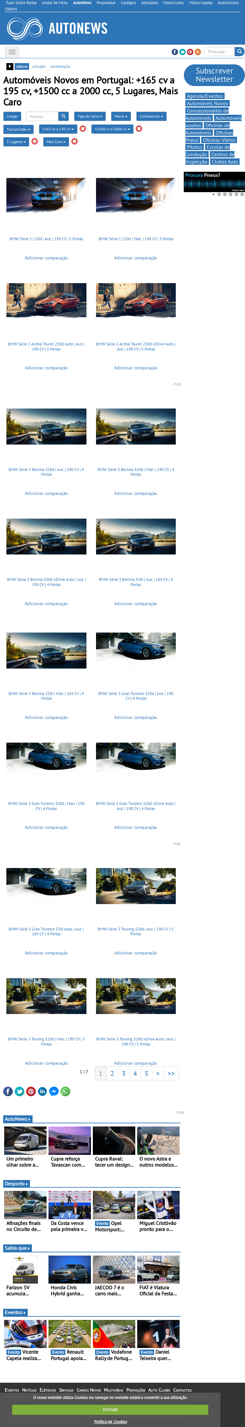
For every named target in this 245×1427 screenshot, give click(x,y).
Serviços (66, 1390)
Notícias (29, 1390)
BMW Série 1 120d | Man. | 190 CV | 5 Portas (136, 239)
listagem (39, 66)
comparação (60, 66)
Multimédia (113, 1390)
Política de (110, 1421)
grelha (21, 66)
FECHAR (110, 1409)
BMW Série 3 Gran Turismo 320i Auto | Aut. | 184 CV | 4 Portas (46, 931)
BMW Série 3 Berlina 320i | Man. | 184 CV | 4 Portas (46, 696)
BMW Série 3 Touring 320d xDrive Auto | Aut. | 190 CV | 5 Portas (135, 1041)
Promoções (135, 1390)
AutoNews (18, 1119)
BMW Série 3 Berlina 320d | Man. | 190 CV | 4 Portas (136, 472)
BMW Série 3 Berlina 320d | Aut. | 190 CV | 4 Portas (46, 472)
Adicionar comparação (46, 258)
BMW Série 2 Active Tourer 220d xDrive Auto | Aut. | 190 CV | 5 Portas (135, 346)
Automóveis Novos (207, 103)
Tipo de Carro (90, 116)
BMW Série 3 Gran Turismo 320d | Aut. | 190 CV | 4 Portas (135, 696)
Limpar (12, 116)
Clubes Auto (225, 161)
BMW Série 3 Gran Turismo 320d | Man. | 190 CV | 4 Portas (46, 806)
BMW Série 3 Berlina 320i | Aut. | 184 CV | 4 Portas (136, 582)
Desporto (16, 1183)
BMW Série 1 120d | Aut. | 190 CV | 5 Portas (46, 239)
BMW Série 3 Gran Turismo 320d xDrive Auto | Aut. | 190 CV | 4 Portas (135, 806)
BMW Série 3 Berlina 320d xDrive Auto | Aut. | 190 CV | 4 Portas (46, 582)
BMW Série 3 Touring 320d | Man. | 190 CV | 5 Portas (46, 1041)
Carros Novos (89, 1390)
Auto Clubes (159, 1390)
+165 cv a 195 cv (58, 129)
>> (171, 1073)
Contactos (182, 1390)
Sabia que (17, 1248)
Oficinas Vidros (219, 140)
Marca (121, 116)
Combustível (151, 116)
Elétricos (48, 1390)
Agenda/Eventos (205, 96)
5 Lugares (16, 141)
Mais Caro (56, 141)
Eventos (15, 1312)
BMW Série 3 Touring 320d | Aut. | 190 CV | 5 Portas (136, 931)
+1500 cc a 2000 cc (112, 129)
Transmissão (18, 129)
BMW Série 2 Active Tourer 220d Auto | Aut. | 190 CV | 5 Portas (46, 346)
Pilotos (194, 147)
